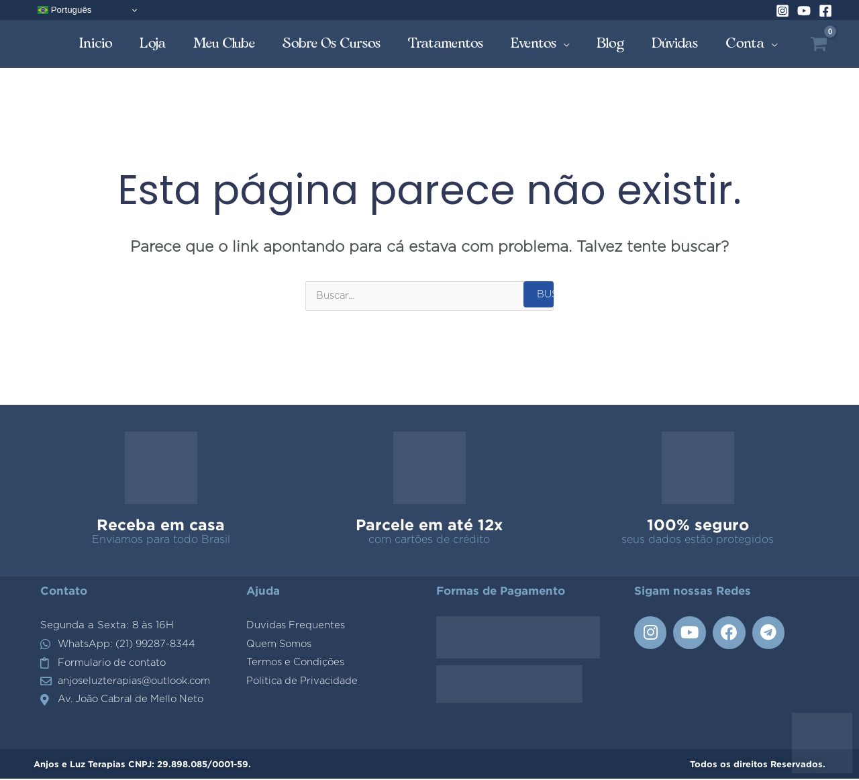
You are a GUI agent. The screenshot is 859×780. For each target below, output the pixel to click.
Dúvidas (675, 43)
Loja (153, 43)
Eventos (534, 43)
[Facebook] (825, 10)
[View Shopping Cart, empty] (818, 44)
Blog (611, 43)
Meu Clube (224, 43)
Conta (745, 43)
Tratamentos (446, 43)
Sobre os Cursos (332, 43)
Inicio (96, 43)
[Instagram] (782, 10)
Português (64, 10)
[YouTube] (804, 10)
